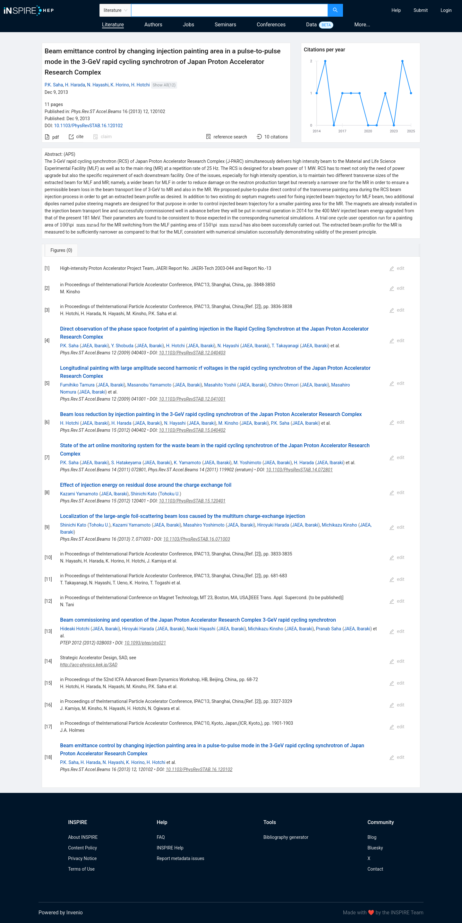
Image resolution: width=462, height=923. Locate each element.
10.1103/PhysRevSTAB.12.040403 (192, 352)
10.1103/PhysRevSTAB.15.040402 (192, 430)
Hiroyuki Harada (273, 525)
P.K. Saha (54, 84)
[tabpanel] (231, 522)
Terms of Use (81, 869)
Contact (375, 869)
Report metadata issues (180, 858)
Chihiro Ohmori (283, 384)
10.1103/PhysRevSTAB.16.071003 (196, 539)
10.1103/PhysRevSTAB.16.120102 (88, 125)
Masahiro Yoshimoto (204, 525)
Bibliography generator (285, 837)
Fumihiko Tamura (77, 384)
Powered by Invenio (60, 913)
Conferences (271, 25)
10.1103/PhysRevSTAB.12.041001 (192, 399)
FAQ (161, 837)
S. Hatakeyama (126, 462)
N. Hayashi (97, 84)
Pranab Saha (328, 628)
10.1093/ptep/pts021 (145, 642)
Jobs (188, 25)
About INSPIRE (83, 837)
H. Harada (75, 84)
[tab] (63, 250)
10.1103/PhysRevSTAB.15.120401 (192, 500)
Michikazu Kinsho (339, 525)
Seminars (225, 25)
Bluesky (375, 847)
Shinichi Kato (144, 493)
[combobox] (229, 10)
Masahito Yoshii (220, 384)
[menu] (403, 10)
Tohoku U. (169, 493)
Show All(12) (164, 85)
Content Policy (82, 847)
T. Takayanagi (285, 345)
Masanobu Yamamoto (149, 384)
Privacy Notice (82, 858)
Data (311, 25)
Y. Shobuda (122, 345)
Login (446, 10)
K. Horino (120, 84)
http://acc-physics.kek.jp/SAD (88, 664)
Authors (153, 25)
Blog (371, 837)
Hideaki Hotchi (74, 628)
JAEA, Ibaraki (94, 345)
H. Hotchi (140, 84)
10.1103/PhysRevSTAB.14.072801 (299, 469)
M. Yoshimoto (247, 462)
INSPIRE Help (170, 847)
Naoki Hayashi (201, 628)
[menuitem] (396, 10)
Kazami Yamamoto (79, 493)
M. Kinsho (228, 423)
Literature (113, 25)
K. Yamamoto (187, 462)
